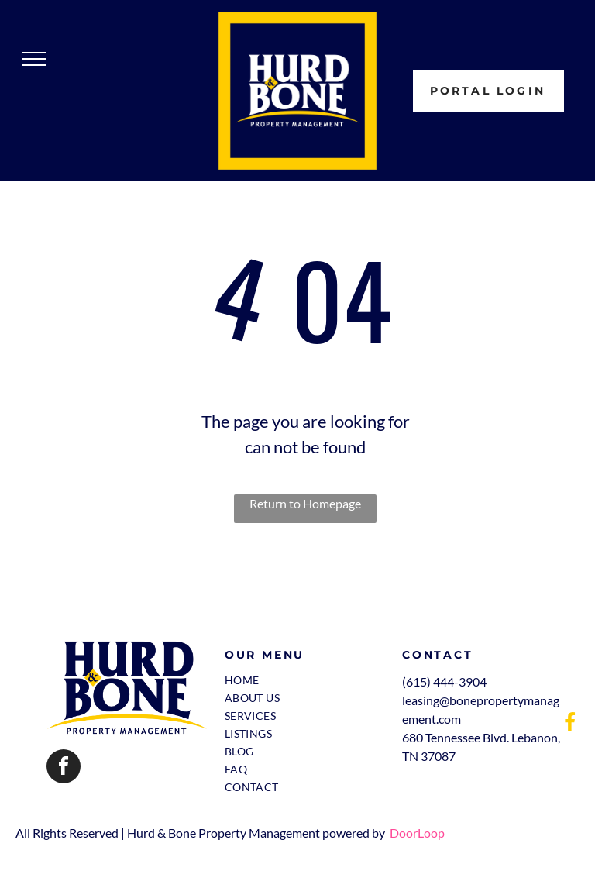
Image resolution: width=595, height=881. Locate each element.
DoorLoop (417, 832)
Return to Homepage (305, 503)
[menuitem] (300, 680)
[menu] (34, 59)
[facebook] (63, 768)
